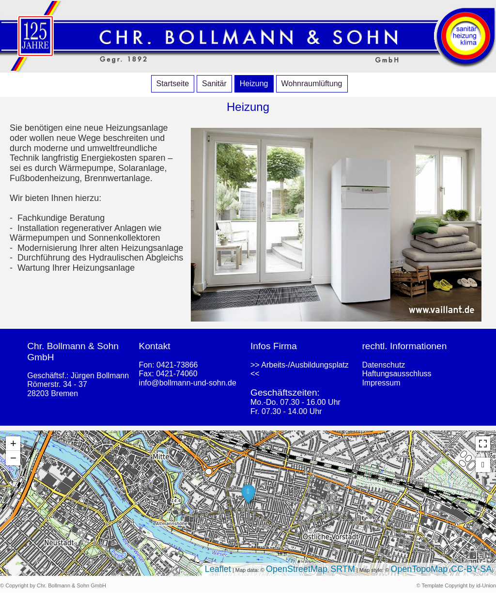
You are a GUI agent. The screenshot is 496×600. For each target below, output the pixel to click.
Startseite (172, 83)
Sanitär (214, 83)
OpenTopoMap (419, 569)
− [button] (13, 458)
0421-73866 (177, 365)
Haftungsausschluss (396, 373)
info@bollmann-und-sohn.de (187, 383)
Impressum (381, 383)
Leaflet (218, 569)
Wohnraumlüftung (311, 83)
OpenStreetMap (296, 569)
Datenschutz (383, 365)
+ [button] (13, 443)
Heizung (254, 83)
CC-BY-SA (471, 569)
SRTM (342, 569)
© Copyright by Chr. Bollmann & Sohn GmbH (53, 585)
